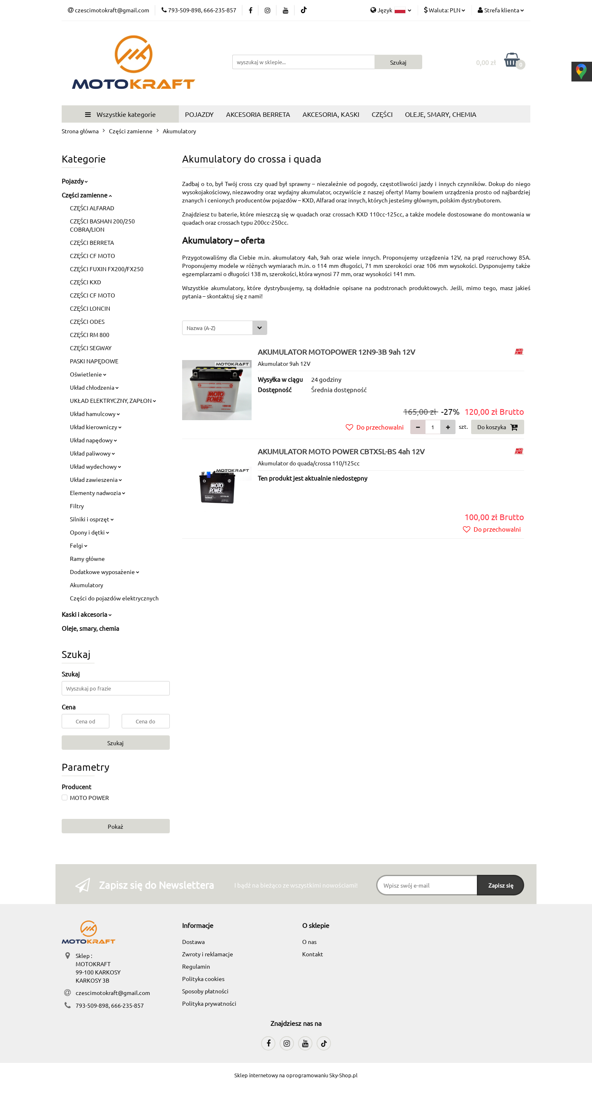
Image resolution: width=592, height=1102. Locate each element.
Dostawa (193, 941)
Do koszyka (497, 427)
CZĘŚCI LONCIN (90, 308)
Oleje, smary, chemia (90, 628)
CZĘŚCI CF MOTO (92, 255)
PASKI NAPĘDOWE (94, 361)
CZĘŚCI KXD (85, 282)
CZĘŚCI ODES (87, 321)
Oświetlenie (88, 374)
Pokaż (115, 826)
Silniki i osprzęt (92, 519)
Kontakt (312, 954)
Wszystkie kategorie (120, 114)
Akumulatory (86, 584)
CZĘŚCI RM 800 (89, 334)
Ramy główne (87, 558)
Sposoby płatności (205, 991)
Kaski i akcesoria (87, 614)
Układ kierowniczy (96, 426)
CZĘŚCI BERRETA (92, 242)
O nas (309, 941)
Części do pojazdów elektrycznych (114, 598)
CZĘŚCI (382, 114)
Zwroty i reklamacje (207, 954)
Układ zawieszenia (96, 479)
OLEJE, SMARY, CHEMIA (440, 114)
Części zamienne (87, 195)
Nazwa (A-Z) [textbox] (201, 327)
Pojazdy (75, 181)
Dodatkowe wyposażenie (104, 571)
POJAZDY (199, 114)
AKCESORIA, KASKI (331, 114)
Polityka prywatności (209, 1003)
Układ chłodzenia (94, 387)
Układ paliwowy (92, 453)
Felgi (79, 545)
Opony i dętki (89, 532)
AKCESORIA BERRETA (258, 114)
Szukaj (115, 742)
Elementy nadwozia (97, 492)
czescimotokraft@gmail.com (113, 992)
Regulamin (196, 966)
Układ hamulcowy (95, 413)
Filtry (77, 505)
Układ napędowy (93, 440)
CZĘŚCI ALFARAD (92, 208)
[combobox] (224, 328)
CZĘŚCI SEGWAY (90, 347)
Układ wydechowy (95, 466)
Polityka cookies (203, 978)
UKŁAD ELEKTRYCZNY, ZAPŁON (113, 400)
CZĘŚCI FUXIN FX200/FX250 (106, 268)
